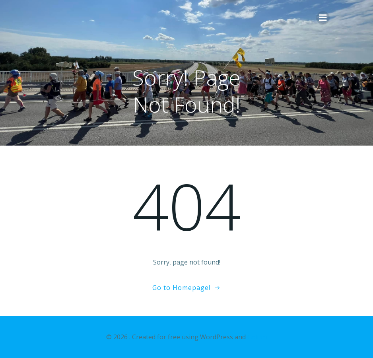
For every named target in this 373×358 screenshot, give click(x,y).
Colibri (257, 337)
